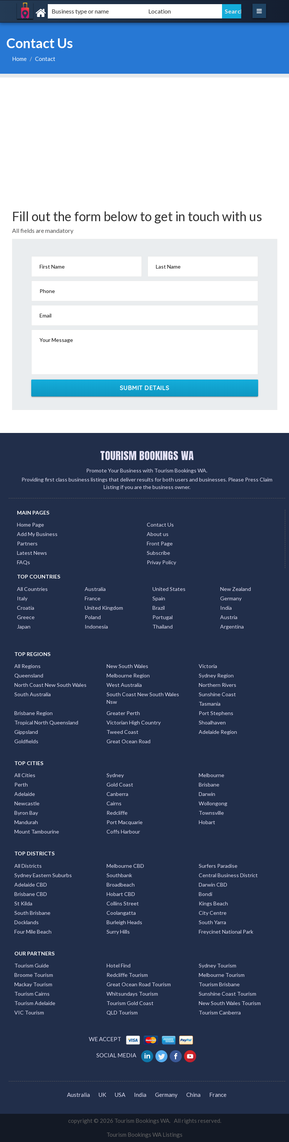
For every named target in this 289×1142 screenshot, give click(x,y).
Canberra (117, 794)
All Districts (28, 866)
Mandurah (26, 822)
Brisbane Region (33, 713)
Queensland (28, 675)
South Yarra (212, 922)
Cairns (114, 803)
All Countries (32, 589)
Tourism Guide (31, 965)
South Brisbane (32, 913)
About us (158, 534)
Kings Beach (213, 903)
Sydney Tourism (217, 965)
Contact (45, 58)
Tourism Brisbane (219, 984)
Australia (95, 589)
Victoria (208, 666)
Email (46, 315)
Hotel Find (118, 965)
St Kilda (23, 903)
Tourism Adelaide (34, 1003)
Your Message (56, 340)
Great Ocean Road (128, 741)
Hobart (207, 822)
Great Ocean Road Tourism (138, 984)
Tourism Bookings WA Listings (144, 1134)
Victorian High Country (133, 722)
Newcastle (27, 803)
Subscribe (158, 553)
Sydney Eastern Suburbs (43, 875)
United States (169, 589)
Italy (22, 598)
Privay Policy (161, 562)
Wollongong (213, 803)
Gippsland (26, 732)
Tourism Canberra (220, 1012)
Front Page (160, 543)
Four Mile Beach (33, 931)
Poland (93, 617)
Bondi (205, 894)
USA (120, 1094)
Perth (21, 784)
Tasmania (210, 703)
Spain (158, 598)
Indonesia (96, 626)
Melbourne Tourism (222, 975)
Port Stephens (216, 713)
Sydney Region (216, 675)
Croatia (25, 607)
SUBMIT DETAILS (145, 388)
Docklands (26, 922)
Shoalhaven (212, 722)
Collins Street (122, 903)
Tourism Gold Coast (130, 1003)
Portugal (162, 617)
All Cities (24, 775)
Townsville (211, 812)
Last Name (168, 266)
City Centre (213, 913)
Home (19, 58)
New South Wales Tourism (230, 1003)
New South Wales (127, 666)
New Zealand (235, 589)
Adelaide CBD (30, 884)
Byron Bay (26, 812)
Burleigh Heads (124, 922)
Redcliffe (117, 812)
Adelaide (24, 794)
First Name (52, 266)
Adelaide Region (218, 732)
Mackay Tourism (33, 984)
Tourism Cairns (32, 993)
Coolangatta (121, 913)
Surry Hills (118, 931)
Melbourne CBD (125, 866)
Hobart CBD (120, 894)
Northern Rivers (217, 685)
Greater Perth (123, 713)
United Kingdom (104, 607)
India (226, 607)
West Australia (124, 685)
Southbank (119, 875)
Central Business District (228, 875)
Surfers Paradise (218, 866)
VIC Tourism (29, 1012)
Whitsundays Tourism (132, 993)
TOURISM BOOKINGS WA (147, 455)
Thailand (162, 626)
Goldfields (26, 741)
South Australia (32, 694)
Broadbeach (120, 884)
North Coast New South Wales (50, 685)
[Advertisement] (144, 130)
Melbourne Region (128, 675)
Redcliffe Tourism (127, 975)
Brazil (158, 607)
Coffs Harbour (123, 831)
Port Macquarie (124, 822)
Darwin (207, 794)
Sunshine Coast (217, 694)
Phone (47, 291)
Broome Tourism (33, 975)
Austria (228, 617)
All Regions (27, 666)
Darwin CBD (213, 884)
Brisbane (209, 784)
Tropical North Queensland (46, 722)
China (193, 1094)
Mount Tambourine (36, 831)
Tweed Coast (122, 732)
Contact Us (160, 524)
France (92, 598)
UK (102, 1094)
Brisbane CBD (30, 894)
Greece (26, 617)
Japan (23, 626)
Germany (231, 598)
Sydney (115, 775)
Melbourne (211, 775)
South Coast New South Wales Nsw (142, 698)
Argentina (232, 626)
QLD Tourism (122, 1012)
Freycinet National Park (226, 931)
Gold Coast (119, 784)
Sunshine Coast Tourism (227, 993)
